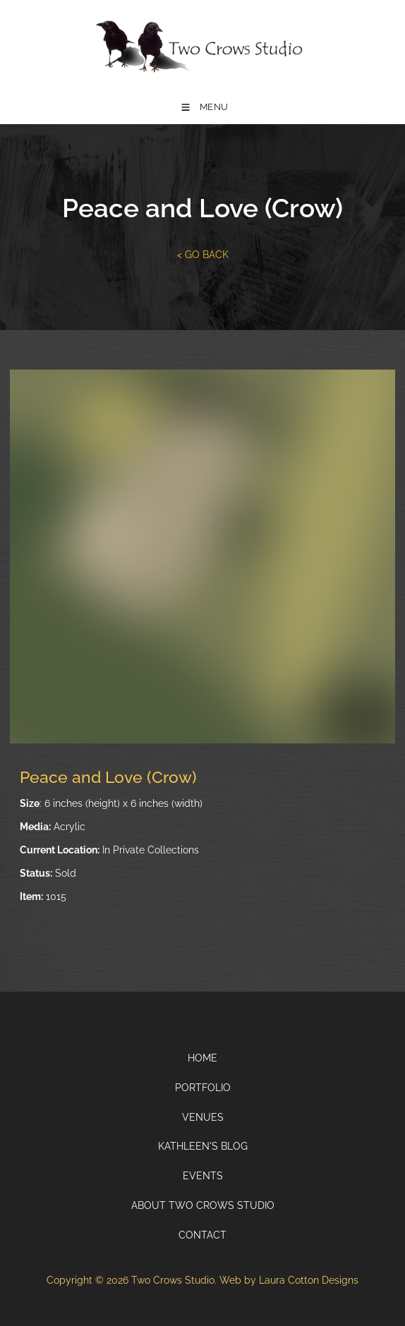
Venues (203, 1117)
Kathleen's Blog (203, 1146)
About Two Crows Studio (202, 1205)
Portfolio (203, 1087)
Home (202, 1058)
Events (203, 1175)
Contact (202, 1235)
